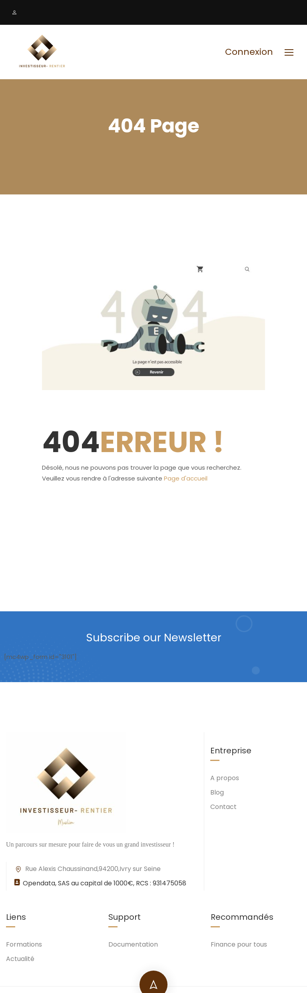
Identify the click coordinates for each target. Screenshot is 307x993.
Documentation (133, 945)
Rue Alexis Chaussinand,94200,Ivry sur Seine (87, 869)
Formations (24, 945)
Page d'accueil (185, 480)
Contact (223, 807)
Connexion (249, 52)
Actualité (20, 959)
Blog (217, 793)
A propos (224, 778)
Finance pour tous (239, 945)
